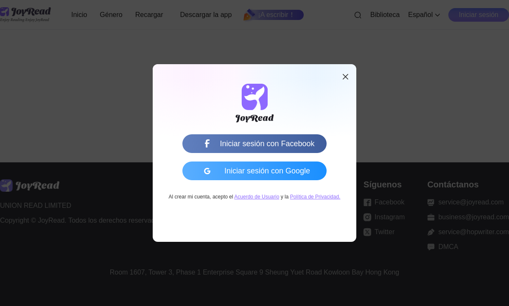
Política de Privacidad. (315, 197)
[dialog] (254, 153)
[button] (345, 77)
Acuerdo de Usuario (256, 197)
